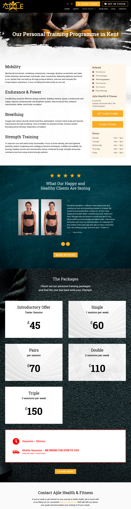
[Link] (13, 6)
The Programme (102, 79)
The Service (100, 72)
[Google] (72, 4)
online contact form (68, 502)
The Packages (101, 76)
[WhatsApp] (68, 4)
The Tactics (100, 87)
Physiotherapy (101, 91)
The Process (101, 83)
